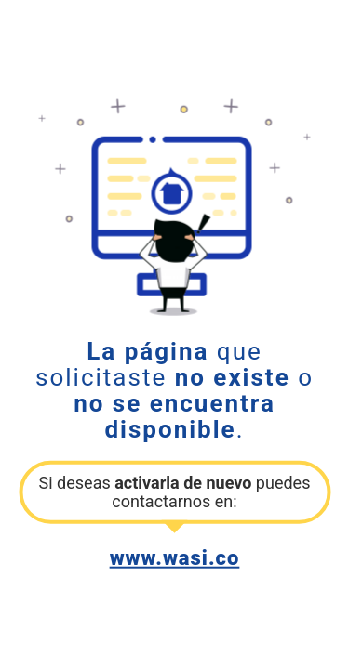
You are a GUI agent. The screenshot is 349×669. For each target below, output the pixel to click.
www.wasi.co (175, 557)
